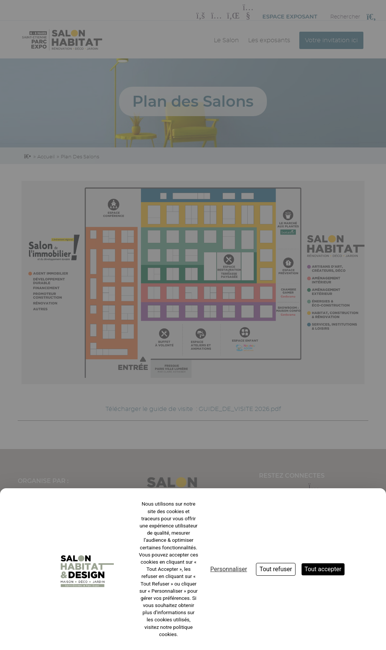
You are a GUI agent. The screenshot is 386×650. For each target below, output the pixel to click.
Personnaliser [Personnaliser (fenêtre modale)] (228, 569)
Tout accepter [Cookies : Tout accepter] (323, 569)
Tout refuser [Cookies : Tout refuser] (275, 569)
